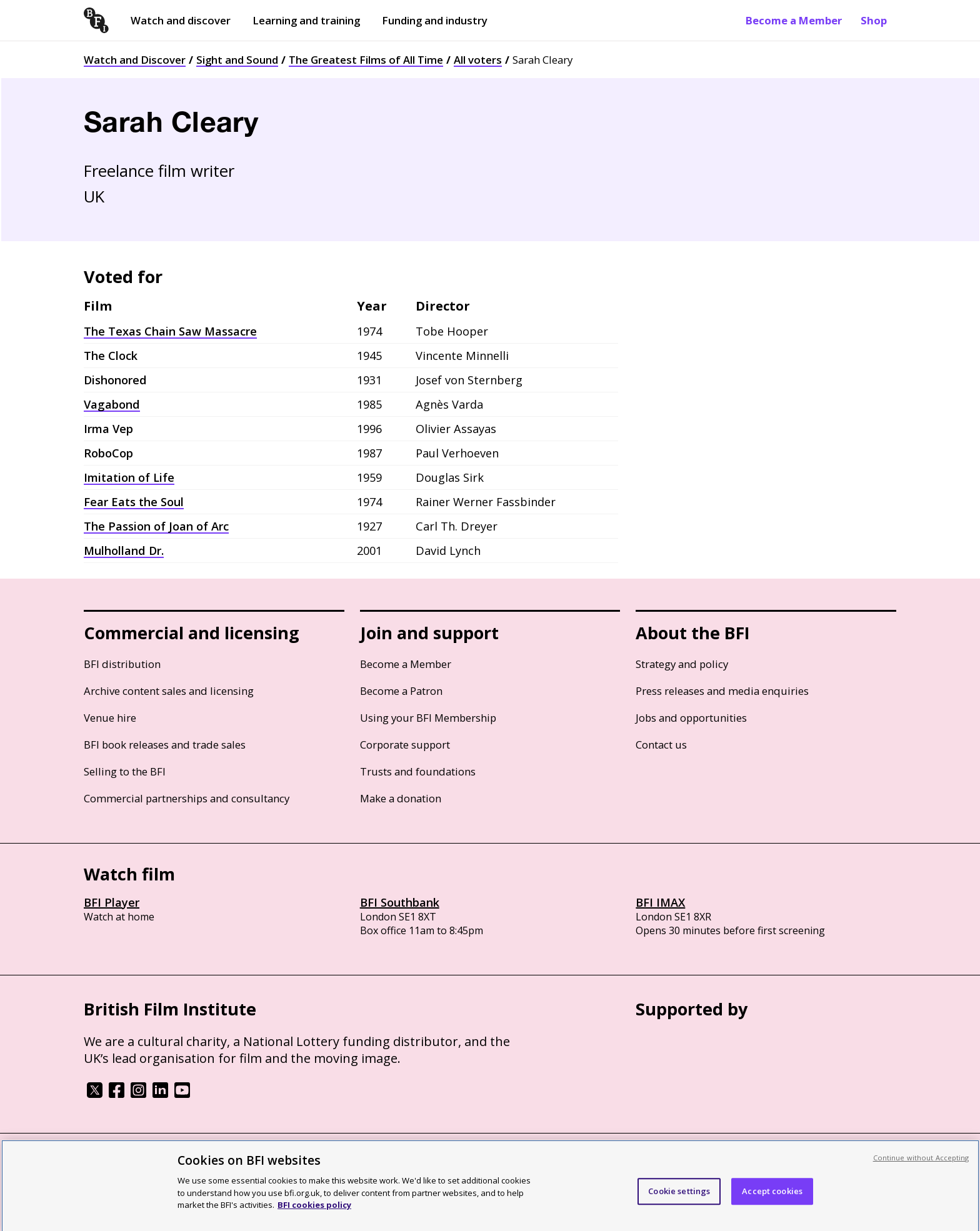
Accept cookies (772, 1203)
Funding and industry (435, 20)
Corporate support (405, 744)
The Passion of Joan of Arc (156, 526)
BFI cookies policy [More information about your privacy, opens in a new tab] (314, 1217)
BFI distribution (122, 664)
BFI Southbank (399, 902)
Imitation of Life (129, 477)
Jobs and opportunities (691, 717)
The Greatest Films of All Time (366, 59)
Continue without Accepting (921, 1170)
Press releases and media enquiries (722, 691)
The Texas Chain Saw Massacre (170, 331)
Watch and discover (181, 20)
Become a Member (794, 20)
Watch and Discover (135, 59)
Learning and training (306, 20)
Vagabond (112, 404)
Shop (874, 20)
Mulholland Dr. (124, 550)
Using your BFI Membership (428, 717)
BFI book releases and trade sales (165, 744)
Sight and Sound (237, 59)
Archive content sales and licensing (169, 691)
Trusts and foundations (418, 771)
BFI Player (111, 902)
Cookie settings (679, 1203)
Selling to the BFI (125, 771)
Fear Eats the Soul (134, 501)
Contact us (661, 744)
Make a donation (400, 798)
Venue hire (110, 717)
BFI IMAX (660, 902)
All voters (478, 59)
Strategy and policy (682, 664)
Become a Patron (401, 691)
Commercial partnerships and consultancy (186, 798)
